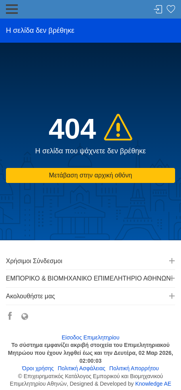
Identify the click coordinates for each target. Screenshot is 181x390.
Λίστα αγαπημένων (170, 9)
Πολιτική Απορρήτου (134, 368)
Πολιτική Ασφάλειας (82, 368)
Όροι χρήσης (38, 368)
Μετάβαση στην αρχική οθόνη (90, 175)
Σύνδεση (158, 9)
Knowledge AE (153, 384)
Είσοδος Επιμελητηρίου (90, 337)
